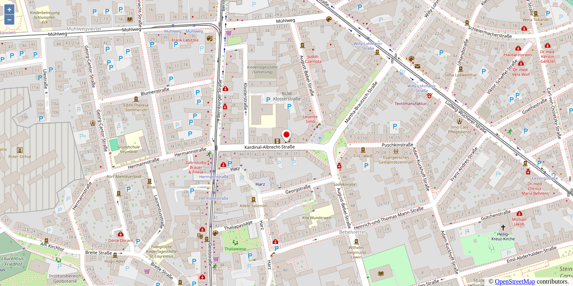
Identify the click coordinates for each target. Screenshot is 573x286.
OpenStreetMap (515, 281)
